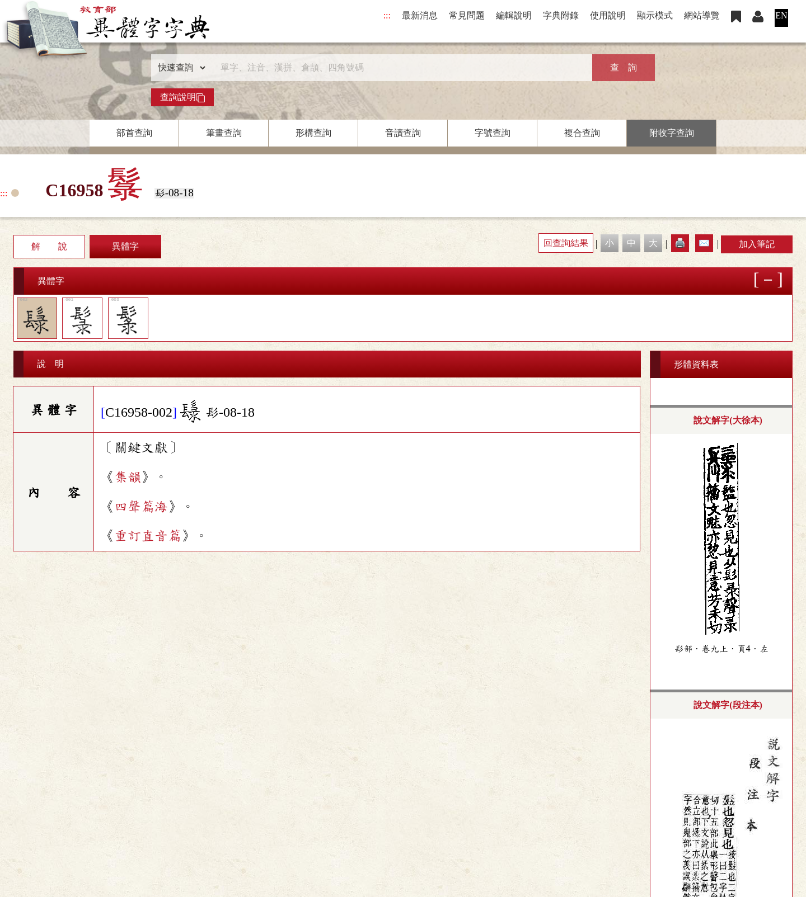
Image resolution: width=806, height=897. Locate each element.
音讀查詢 (403, 133)
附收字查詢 (671, 133)
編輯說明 (514, 15)
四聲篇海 (141, 506)
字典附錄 (561, 15)
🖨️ (680, 243)
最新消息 (420, 15)
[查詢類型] (179, 67)
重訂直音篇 (147, 535)
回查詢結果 (565, 243)
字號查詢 (492, 133)
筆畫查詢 (224, 133)
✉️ (704, 243)
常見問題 (467, 15)
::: (387, 15)
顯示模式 (655, 15)
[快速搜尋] (399, 67)
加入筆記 (757, 244)
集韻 (127, 477)
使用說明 (608, 15)
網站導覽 (702, 15)
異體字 (125, 246)
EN (781, 15)
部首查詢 (134, 133)
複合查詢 (582, 133)
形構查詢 (313, 133)
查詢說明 (182, 97)
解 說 (49, 246)
